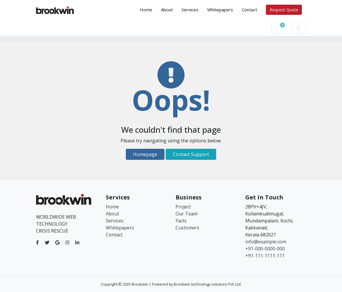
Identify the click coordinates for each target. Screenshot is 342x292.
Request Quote (284, 10)
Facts (181, 220)
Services (190, 10)
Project (183, 206)
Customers (187, 227)
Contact (249, 10)
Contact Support (191, 154)
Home (148, 9)
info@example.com (265, 241)
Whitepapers (220, 10)
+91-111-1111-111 (265, 255)
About (167, 10)
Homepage (145, 154)
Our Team (187, 213)
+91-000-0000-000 (265, 248)
